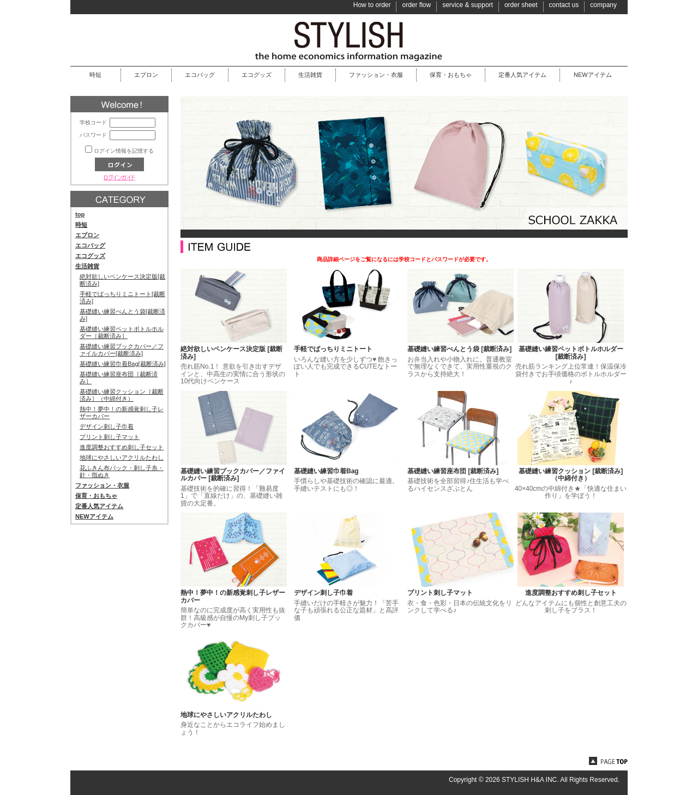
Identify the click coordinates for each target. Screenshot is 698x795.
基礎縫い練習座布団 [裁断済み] (452, 471)
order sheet (521, 5)
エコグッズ (257, 74)
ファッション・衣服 (376, 74)
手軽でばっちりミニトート (333, 349)
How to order (372, 5)
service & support (467, 5)
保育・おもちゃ (451, 74)
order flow (416, 5)
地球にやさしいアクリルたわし (122, 457)
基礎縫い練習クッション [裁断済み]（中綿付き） (571, 475)
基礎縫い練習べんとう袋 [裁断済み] (459, 349)
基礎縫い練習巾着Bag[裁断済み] (123, 363)
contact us (564, 5)
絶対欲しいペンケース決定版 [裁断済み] (231, 352)
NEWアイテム (593, 74)
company (603, 5)
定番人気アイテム (522, 74)
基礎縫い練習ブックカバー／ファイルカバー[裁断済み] (122, 350)
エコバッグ (200, 74)
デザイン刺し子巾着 (107, 426)
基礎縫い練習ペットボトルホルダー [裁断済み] (571, 352)
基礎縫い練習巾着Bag (326, 471)
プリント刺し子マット (110, 436)
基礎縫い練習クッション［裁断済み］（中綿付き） (122, 395)
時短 (95, 74)
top (80, 214)
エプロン (146, 74)
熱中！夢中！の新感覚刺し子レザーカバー (232, 596)
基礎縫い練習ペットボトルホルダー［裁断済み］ (122, 332)
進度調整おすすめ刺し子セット (122, 447)
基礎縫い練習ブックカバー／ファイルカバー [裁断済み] (232, 475)
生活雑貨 (310, 74)
